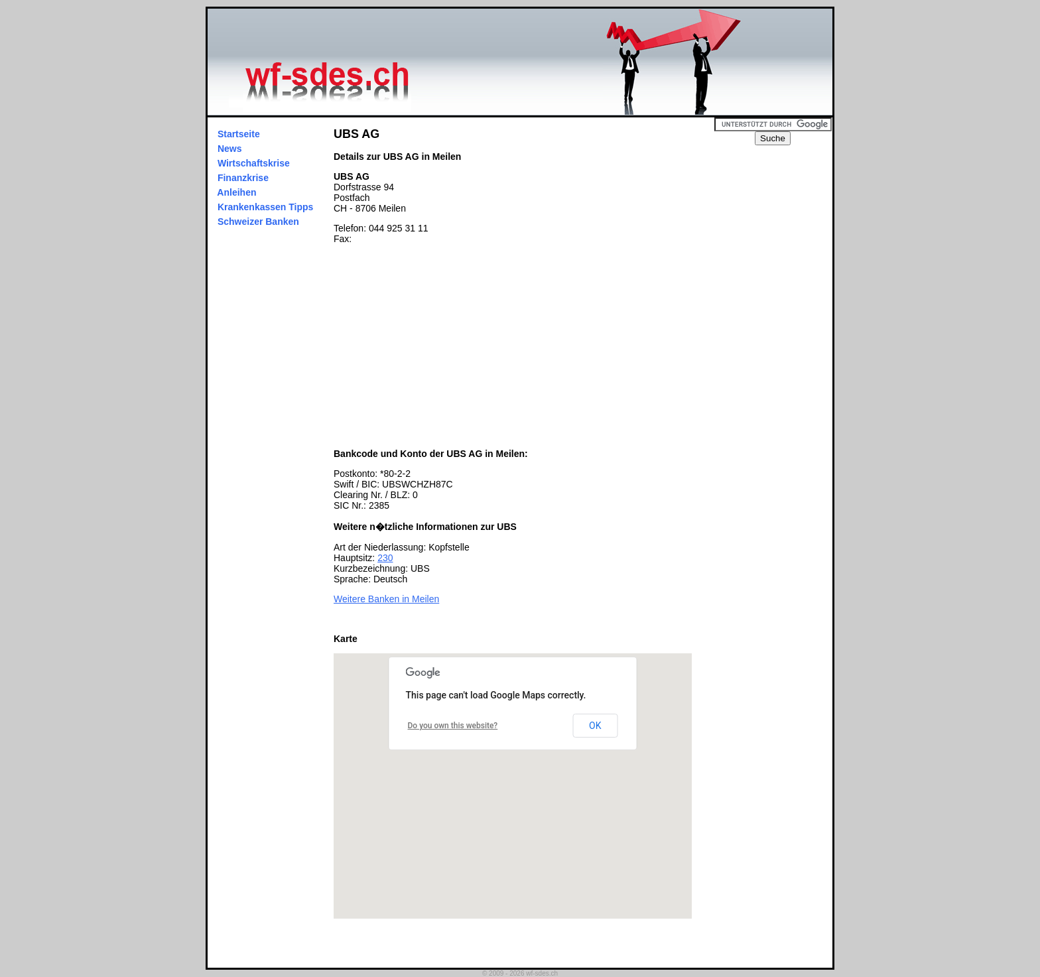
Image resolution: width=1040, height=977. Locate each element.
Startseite (239, 134)
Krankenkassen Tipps (265, 207)
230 (385, 558)
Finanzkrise (243, 177)
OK (595, 725)
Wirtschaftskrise (253, 163)
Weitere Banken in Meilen (386, 599)
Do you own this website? (453, 725)
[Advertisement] (445, 346)
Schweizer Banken (258, 221)
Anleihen (237, 192)
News (229, 148)
